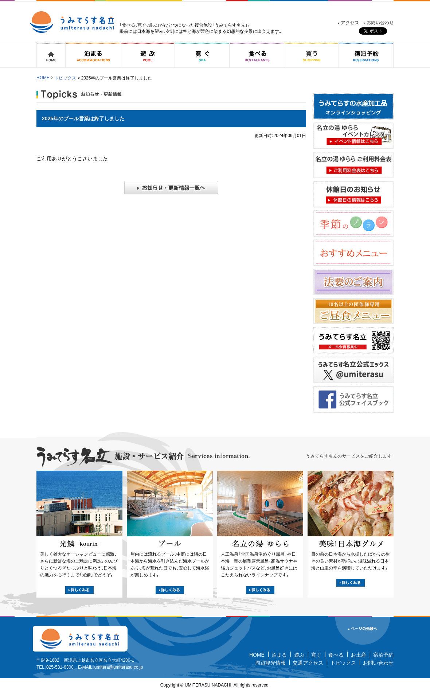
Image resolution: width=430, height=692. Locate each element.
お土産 (358, 655)
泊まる (279, 655)
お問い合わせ (378, 663)
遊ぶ (299, 655)
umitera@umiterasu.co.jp (118, 667)
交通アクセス (308, 663)
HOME (43, 77)
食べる (336, 655)
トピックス (65, 78)
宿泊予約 (383, 655)
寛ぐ (316, 655)
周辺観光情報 (270, 663)
